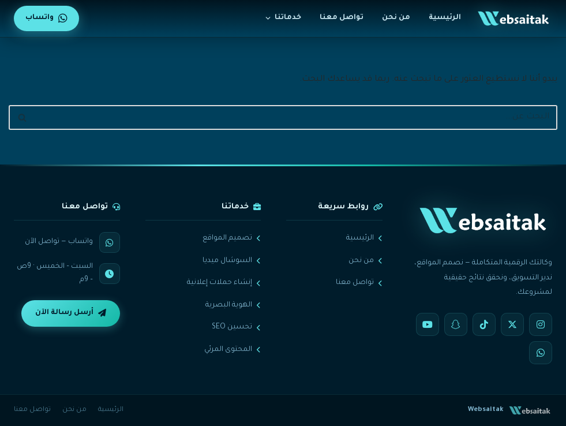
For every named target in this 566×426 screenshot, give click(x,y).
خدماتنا (282, 18)
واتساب (46, 18)
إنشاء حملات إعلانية (224, 283)
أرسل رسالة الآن (70, 313)
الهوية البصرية (233, 305)
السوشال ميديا (232, 261)
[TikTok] (484, 324)
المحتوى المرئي (232, 350)
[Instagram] (540, 324)
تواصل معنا (341, 18)
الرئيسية (445, 18)
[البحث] (296, 117)
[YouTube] (427, 324)
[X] (512, 324)
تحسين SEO (236, 327)
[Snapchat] (455, 324)
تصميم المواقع (232, 238)
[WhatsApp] (540, 352)
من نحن (396, 18)
